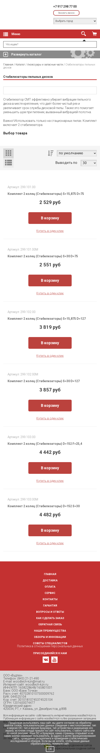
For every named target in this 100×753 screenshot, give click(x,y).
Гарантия (50, 605)
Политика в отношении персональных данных (50, 646)
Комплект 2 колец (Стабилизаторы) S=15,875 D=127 (47, 318)
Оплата (50, 586)
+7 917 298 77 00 (65, 6)
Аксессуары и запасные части (45, 64)
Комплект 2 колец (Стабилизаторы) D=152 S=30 (44, 506)
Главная (8, 64)
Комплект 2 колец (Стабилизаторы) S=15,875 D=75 (46, 194)
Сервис (50, 593)
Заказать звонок (66, 13)
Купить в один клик (50, 231)
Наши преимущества (50, 630)
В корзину (50, 218)
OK (50, 749)
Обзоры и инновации (50, 637)
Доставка (50, 580)
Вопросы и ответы (50, 611)
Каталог (20, 64)
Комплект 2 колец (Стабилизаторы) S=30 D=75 (43, 256)
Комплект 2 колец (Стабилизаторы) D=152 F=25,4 (45, 443)
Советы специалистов (50, 643)
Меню (11, 34)
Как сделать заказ (50, 618)
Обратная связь (50, 624)
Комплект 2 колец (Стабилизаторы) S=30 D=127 (44, 381)
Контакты (50, 599)
